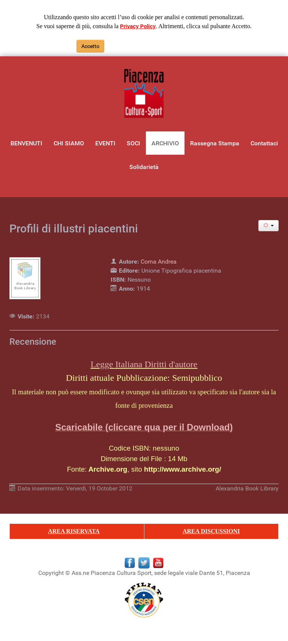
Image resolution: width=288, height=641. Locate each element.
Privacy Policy (138, 26)
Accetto (90, 46)
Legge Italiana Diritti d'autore (144, 364)
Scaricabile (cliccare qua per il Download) (144, 427)
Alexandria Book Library (247, 488)
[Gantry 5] (144, 94)
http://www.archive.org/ (182, 469)
